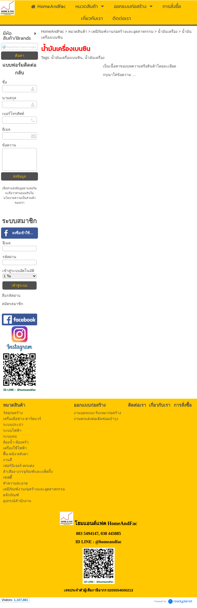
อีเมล (6, 129)
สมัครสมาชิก (12, 304)
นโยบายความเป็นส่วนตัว (19, 197)
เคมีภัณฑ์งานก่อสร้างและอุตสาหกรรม (122, 31)
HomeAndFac (52, 31)
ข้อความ (9, 145)
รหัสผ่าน (9, 257)
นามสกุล (9, 98)
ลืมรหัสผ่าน (11, 295)
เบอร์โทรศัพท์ (13, 113)
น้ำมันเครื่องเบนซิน (67, 57)
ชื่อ (4, 82)
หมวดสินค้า (77, 31)
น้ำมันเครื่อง (167, 31)
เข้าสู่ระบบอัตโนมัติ (18, 271)
